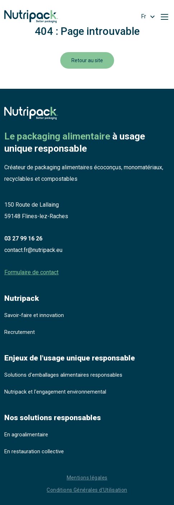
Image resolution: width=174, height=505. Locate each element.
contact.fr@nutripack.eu (33, 250)
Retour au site (87, 60)
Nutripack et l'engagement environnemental (55, 392)
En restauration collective (34, 451)
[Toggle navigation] (164, 16)
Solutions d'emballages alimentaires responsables (63, 375)
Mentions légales (87, 478)
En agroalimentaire (26, 434)
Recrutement (19, 332)
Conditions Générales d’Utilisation (87, 490)
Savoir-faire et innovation (34, 315)
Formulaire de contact (31, 272)
